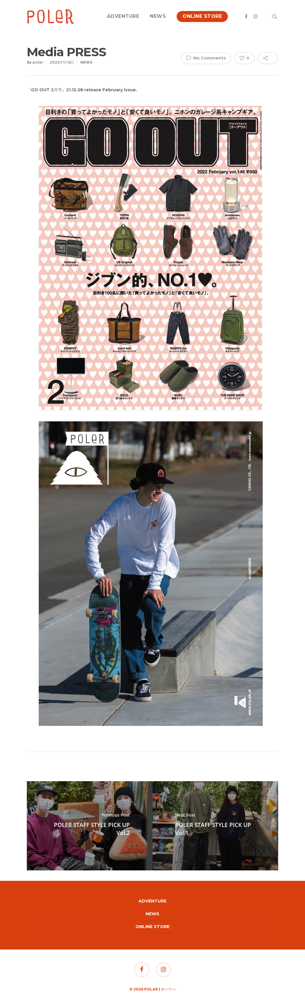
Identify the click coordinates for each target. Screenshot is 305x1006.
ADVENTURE (123, 16)
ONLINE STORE (202, 16)
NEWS (158, 16)
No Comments (206, 58)
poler (37, 62)
